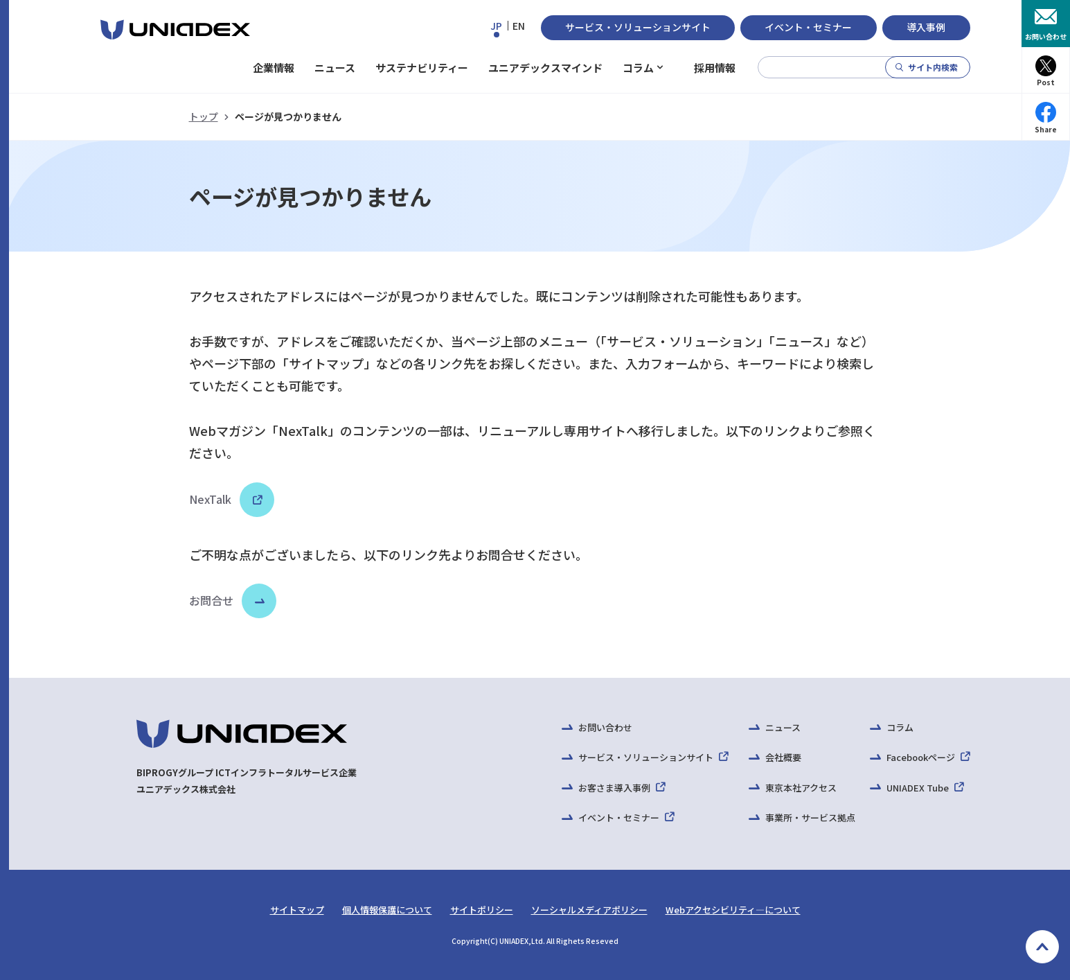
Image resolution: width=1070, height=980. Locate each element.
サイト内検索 (933, 67)
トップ (203, 116)
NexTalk (225, 499)
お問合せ (211, 600)
